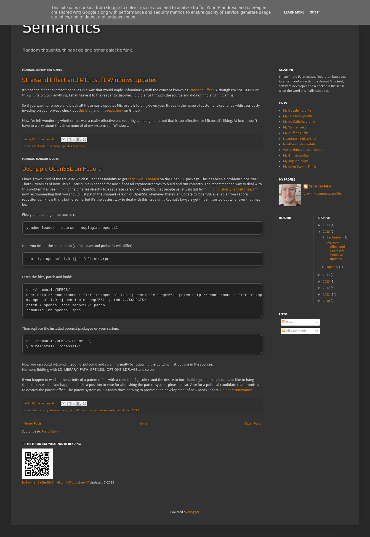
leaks (37, 146)
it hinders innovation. (236, 390)
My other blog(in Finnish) (301, 166)
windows (79, 146)
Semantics (61, 26)
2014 (327, 275)
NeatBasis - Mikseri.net (299, 139)
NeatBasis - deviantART (300, 144)
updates (67, 146)
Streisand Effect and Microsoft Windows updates (89, 79)
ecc (72, 410)
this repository (112, 110)
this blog (85, 110)
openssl (109, 410)
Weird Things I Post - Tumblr (303, 150)
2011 (327, 294)
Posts (288, 322)
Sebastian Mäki (320, 186)
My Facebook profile (298, 116)
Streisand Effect (201, 90)
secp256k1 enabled (143, 179)
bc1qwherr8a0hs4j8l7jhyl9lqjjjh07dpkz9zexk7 (55, 483)
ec (66, 410)
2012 (327, 288)
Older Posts (252, 424)
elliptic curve (83, 410)
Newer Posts (32, 424)
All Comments (294, 331)
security (55, 146)
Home (143, 424)
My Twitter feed (294, 127)
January (333, 267)
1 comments (46, 139)
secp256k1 (132, 410)
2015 (327, 231)
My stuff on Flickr (295, 133)
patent (119, 410)
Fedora (98, 410)
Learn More (294, 12)
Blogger (193, 512)
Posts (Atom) (50, 432)
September (335, 237)
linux (45, 146)
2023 (327, 225)
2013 (327, 281)
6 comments (46, 404)
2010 (327, 301)
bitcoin (38, 410)
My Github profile (295, 155)
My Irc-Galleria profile (299, 121)
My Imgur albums (295, 161)
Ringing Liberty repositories (229, 189)
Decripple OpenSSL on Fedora (62, 168)
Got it (315, 12)
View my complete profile (322, 193)
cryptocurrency (54, 410)
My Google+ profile (297, 110)
